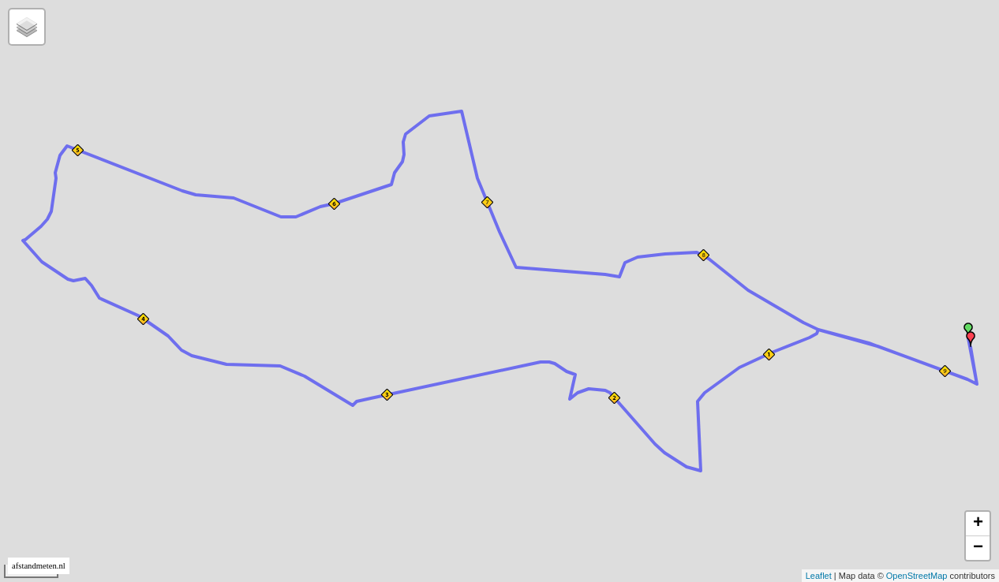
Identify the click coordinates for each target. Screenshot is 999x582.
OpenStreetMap (917, 575)
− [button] (978, 548)
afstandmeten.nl (38, 565)
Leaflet (819, 575)
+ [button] (978, 523)
